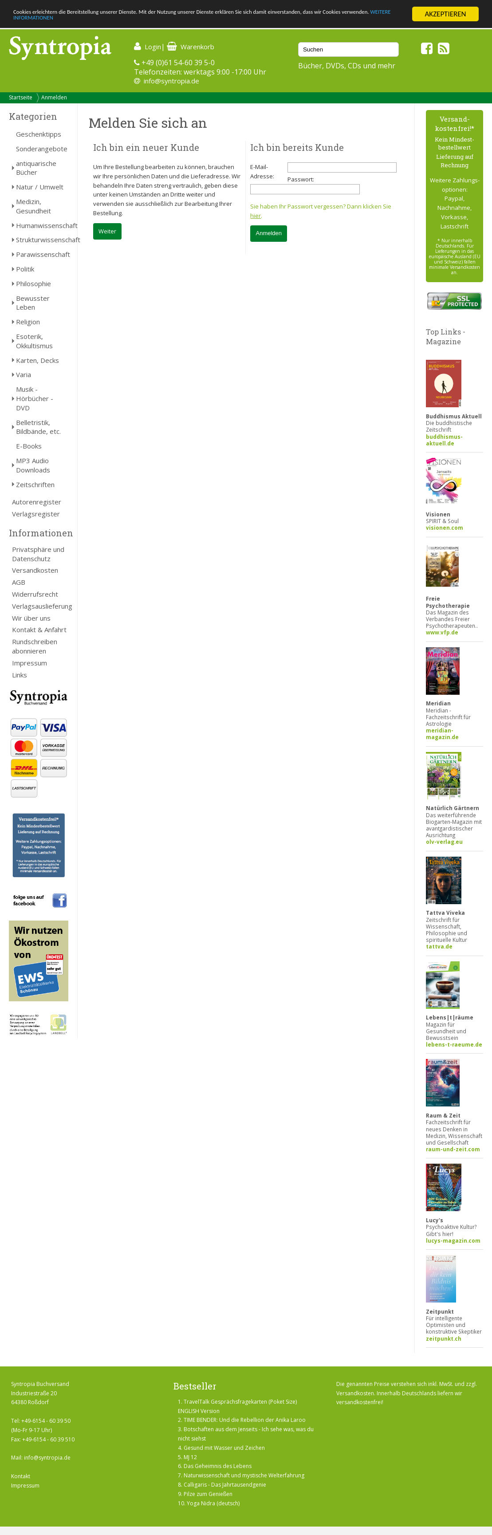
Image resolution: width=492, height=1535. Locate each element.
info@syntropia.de (171, 80)
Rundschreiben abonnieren (34, 646)
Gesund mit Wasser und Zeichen (224, 1448)
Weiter (107, 231)
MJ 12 (190, 1457)
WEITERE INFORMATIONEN (144, 22)
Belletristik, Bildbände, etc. (38, 427)
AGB (18, 582)
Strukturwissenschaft (42, 239)
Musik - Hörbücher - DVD (34, 398)
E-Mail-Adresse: (262, 171)
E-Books (29, 445)
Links (19, 674)
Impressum (29, 662)
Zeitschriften (35, 484)
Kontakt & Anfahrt (39, 629)
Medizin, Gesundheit (33, 206)
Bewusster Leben (33, 303)
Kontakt (20, 1476)
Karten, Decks (37, 360)
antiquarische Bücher (36, 168)
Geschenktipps (38, 134)
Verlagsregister (36, 513)
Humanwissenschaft (42, 225)
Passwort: (300, 179)
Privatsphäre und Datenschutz (38, 554)
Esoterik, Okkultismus (34, 341)
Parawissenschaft (42, 254)
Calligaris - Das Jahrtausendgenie (225, 1484)
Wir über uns (31, 618)
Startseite (20, 97)
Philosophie (33, 283)
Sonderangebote (41, 148)
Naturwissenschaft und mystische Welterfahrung (244, 1475)
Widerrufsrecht (35, 594)
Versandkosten (35, 570)
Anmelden (54, 97)
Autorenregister (36, 501)
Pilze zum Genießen (208, 1494)
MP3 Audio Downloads (33, 465)
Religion (28, 321)
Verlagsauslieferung (40, 606)
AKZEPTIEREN (445, 14)
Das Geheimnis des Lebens (218, 1466)
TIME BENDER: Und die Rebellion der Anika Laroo (245, 1420)
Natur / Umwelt (39, 186)
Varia (23, 374)
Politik (25, 268)
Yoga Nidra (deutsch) (213, 1503)
